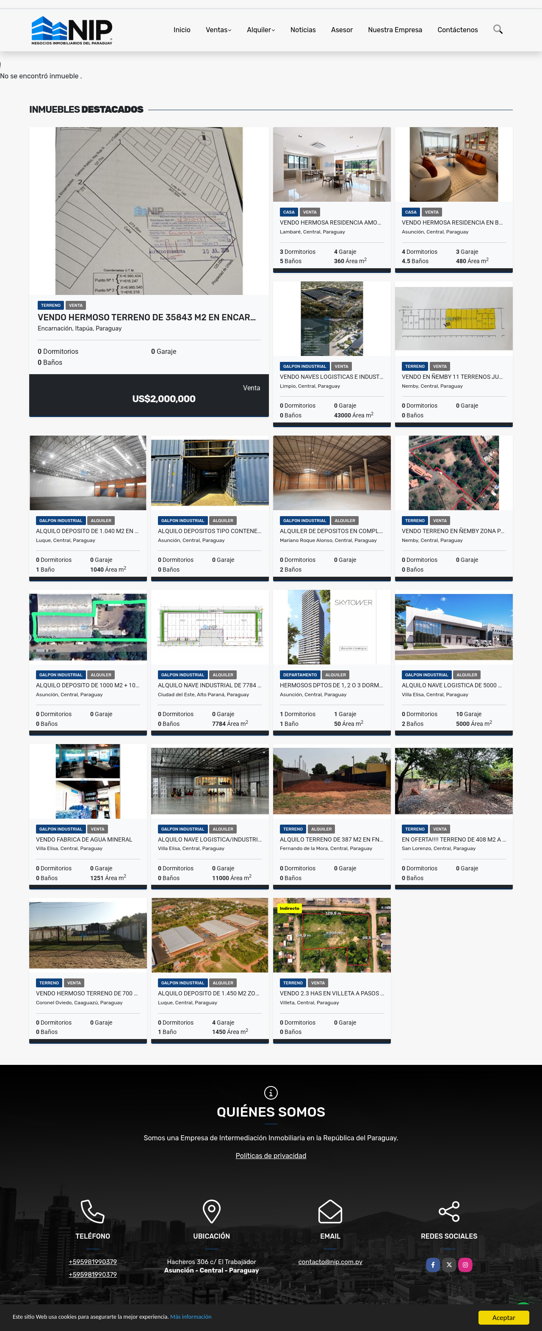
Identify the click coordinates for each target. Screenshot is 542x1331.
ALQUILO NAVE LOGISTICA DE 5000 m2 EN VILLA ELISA (454, 685)
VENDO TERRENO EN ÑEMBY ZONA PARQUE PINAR (454, 531)
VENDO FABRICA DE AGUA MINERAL (84, 839)
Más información (225, 1318)
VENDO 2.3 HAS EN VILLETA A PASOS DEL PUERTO (332, 993)
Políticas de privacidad (271, 1156)
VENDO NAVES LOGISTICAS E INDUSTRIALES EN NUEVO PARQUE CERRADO (332, 376)
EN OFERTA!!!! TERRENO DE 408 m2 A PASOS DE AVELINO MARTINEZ (454, 839)
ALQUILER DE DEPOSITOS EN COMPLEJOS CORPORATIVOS (332, 531)
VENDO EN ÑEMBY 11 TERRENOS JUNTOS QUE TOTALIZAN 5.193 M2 (454, 376)
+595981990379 (93, 1262)
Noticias (303, 30)
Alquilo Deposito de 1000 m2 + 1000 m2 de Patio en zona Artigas (88, 685)
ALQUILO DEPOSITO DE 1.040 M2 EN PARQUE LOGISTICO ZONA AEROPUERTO (88, 531)
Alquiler (259, 30)
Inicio (182, 30)
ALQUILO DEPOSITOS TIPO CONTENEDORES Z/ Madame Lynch (210, 531)
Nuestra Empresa (395, 30)
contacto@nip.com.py (330, 1262)
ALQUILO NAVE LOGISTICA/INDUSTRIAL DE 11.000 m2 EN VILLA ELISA (210, 839)
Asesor (342, 30)
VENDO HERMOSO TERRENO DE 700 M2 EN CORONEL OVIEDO (88, 993)
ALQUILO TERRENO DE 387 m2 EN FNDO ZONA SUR (332, 839)
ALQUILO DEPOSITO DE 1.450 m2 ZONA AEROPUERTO (210, 993)
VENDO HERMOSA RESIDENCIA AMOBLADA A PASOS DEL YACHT (332, 222)
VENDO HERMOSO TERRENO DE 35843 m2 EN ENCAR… (147, 317)
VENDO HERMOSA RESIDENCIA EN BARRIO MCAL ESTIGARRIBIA (454, 222)
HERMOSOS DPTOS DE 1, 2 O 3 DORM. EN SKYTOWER (332, 685)
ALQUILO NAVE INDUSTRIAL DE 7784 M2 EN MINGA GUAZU (210, 685)
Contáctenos (457, 30)
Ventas (216, 30)
